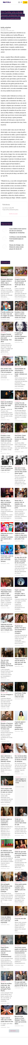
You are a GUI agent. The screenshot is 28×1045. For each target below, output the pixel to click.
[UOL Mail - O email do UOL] (19, 2)
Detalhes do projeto (14, 216)
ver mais (14, 1034)
